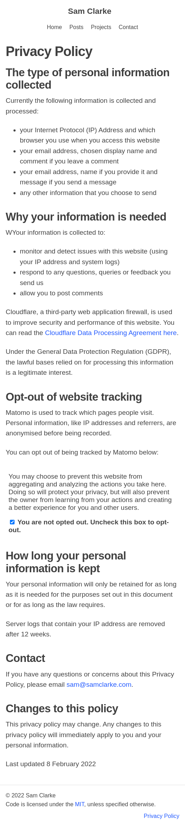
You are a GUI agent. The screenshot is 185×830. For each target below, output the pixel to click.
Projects (101, 27)
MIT (79, 804)
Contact (128, 27)
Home (54, 27)
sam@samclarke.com (99, 684)
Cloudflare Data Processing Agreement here (111, 332)
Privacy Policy (161, 816)
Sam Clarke (89, 11)
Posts (76, 27)
